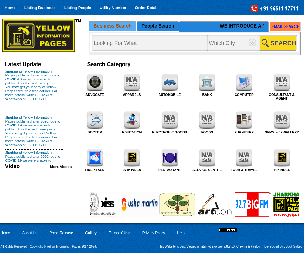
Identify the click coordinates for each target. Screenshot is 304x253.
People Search (158, 26)
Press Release (61, 233)
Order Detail (146, 7)
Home (10, 7)
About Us (29, 233)
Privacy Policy (153, 233)
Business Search (112, 26)
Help (181, 233)
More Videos (61, 167)
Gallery (91, 233)
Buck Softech (294, 246)
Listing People (77, 7)
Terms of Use (119, 233)
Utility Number (113, 7)
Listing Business (40, 7)
